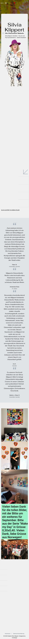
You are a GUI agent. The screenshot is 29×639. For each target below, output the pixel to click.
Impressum (7, 633)
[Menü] (6, 3)
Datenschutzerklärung (18, 633)
